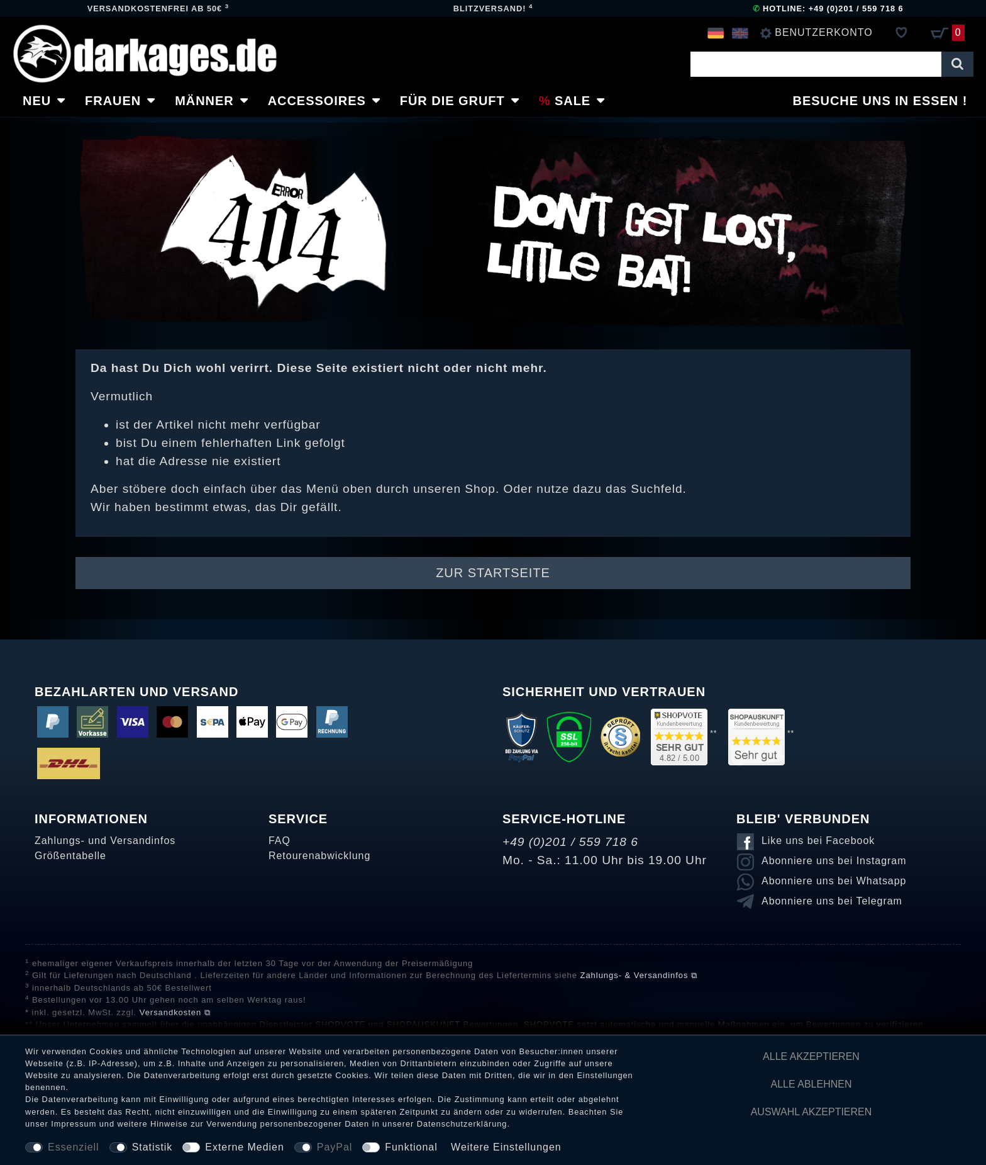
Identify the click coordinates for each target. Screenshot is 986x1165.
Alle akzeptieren (811, 1056)
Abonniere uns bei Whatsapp (834, 880)
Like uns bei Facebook (818, 840)
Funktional (411, 1147)
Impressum (73, 1123)
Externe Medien (244, 1147)
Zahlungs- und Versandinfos (105, 840)
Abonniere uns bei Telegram (832, 901)
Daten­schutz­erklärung (462, 1123)
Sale (572, 101)
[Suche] (957, 64)
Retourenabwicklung (319, 855)
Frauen (113, 101)
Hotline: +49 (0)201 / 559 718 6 (828, 8)
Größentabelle (70, 855)
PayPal (334, 1147)
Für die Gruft (452, 101)
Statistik (152, 1147)
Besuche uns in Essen (876, 101)
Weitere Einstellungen (506, 1147)
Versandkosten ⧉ (175, 1012)
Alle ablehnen (811, 1084)
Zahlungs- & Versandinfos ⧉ (638, 975)
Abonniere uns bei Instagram (834, 860)
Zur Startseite (493, 573)
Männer (204, 101)
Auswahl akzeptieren (811, 1111)
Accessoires (317, 101)
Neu (37, 101)
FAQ (280, 840)
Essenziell (73, 1147)
